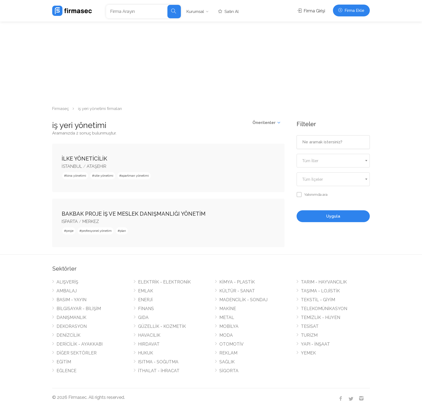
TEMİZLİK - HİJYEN (320, 317)
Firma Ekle (351, 10)
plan (123, 231)
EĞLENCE (66, 370)
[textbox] (333, 161)
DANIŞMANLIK (71, 317)
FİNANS (146, 308)
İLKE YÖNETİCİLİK (84, 158)
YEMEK (308, 353)
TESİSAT (310, 326)
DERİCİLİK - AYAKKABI (80, 344)
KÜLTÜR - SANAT (237, 290)
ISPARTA (70, 221)
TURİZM (309, 335)
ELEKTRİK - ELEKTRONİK (164, 282)
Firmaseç (60, 108)
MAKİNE (227, 308)
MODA (226, 335)
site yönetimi (103, 175)
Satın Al (228, 11)
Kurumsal (195, 11)
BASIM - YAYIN (71, 299)
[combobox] (333, 161)
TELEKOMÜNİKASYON (324, 308)
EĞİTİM (64, 361)
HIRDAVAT (149, 344)
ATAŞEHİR (96, 166)
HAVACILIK (149, 335)
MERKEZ (90, 221)
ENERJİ (145, 299)
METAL (226, 317)
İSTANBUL (72, 166)
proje (69, 231)
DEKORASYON (72, 326)
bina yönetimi (76, 175)
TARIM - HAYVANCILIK (324, 282)
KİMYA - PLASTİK (237, 282)
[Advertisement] (211, 62)
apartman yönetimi (135, 175)
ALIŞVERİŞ (67, 282)
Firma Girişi (311, 10)
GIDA (143, 317)
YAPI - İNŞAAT (315, 344)
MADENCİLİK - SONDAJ (243, 299)
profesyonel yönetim (97, 231)
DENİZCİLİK (68, 335)
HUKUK (145, 353)
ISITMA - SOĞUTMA (158, 361)
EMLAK (145, 290)
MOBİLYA (228, 326)
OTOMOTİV (231, 344)
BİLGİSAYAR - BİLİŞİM (79, 308)
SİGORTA (228, 370)
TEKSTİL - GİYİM (318, 299)
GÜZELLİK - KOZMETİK (162, 326)
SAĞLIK (227, 361)
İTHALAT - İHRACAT (159, 370)
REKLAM (228, 353)
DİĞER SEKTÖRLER (77, 353)
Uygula (333, 216)
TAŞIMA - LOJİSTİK (320, 290)
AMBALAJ (67, 290)
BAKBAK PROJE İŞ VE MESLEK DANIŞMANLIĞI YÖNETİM (134, 214)
